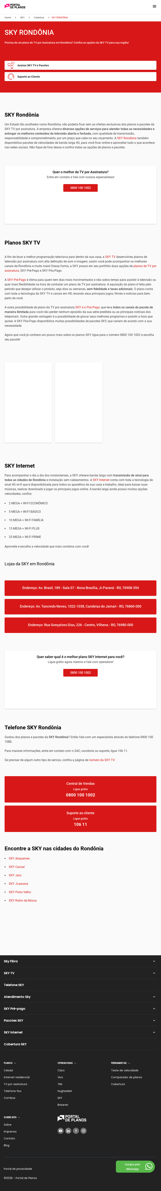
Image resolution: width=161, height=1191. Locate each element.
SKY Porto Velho (20, 892)
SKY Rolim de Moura (23, 900)
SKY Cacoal (17, 867)
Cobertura (118, 1084)
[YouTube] (61, 1131)
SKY (60, 1098)
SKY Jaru (15, 875)
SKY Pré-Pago (16, 280)
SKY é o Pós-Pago (87, 307)
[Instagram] (83, 1131)
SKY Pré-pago (14, 1009)
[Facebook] (76, 1131)
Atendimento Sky (17, 997)
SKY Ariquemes (19, 858)
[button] (154, 6)
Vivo (60, 1077)
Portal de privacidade (18, 1169)
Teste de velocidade (124, 1070)
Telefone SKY (14, 985)
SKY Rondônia (127, 138)
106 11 (80, 824)
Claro (61, 1070)
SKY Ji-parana (18, 884)
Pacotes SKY (13, 1020)
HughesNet (65, 1091)
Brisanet (63, 1105)
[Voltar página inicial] (15, 6)
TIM (60, 1084)
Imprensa (10, 1131)
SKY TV (110, 257)
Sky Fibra (11, 961)
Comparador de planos (126, 1077)
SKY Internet (101, 480)
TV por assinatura (15, 1084)
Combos (9, 1098)
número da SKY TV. (102, 760)
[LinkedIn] (68, 1131)
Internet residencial (17, 1077)
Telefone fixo (12, 1091)
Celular (8, 1070)
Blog (6, 1145)
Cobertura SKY (15, 1044)
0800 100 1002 (80, 188)
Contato (9, 1138)
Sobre (7, 1125)
